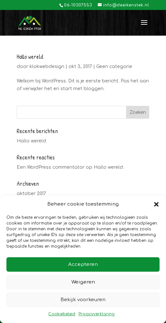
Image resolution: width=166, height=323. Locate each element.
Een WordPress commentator (51, 167)
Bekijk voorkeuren (83, 299)
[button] (156, 204)
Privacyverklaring (96, 314)
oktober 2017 (31, 193)
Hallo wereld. (30, 57)
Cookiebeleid (61, 314)
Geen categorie (114, 66)
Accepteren (83, 264)
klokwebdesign (47, 66)
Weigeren (83, 282)
